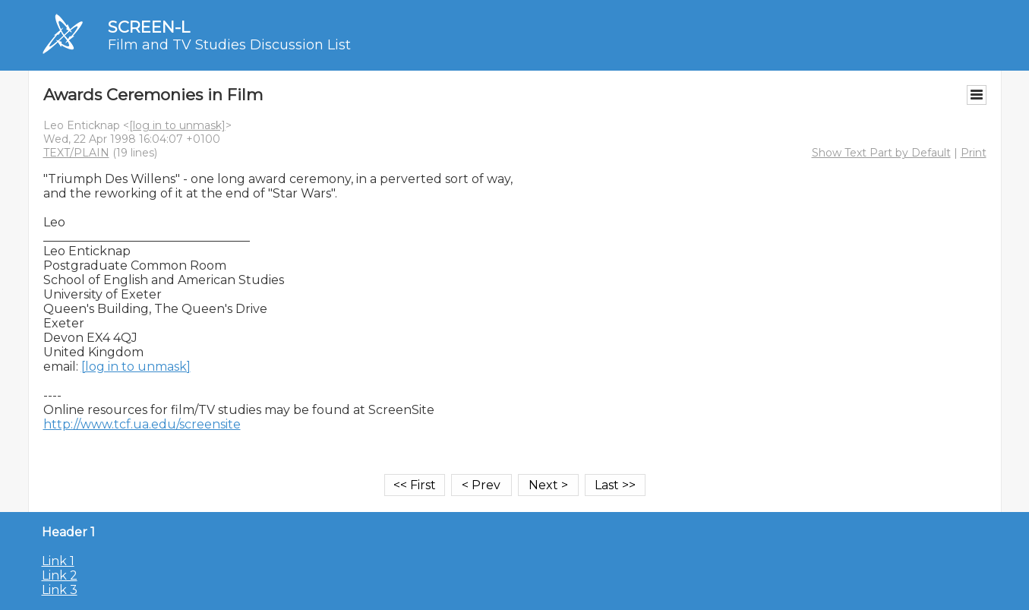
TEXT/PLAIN (76, 153)
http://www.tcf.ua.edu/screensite (142, 424)
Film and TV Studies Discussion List (229, 44)
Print (973, 153)
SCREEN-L (149, 26)
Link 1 (58, 561)
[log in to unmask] (177, 125)
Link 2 (59, 575)
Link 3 (59, 590)
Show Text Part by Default (881, 153)
